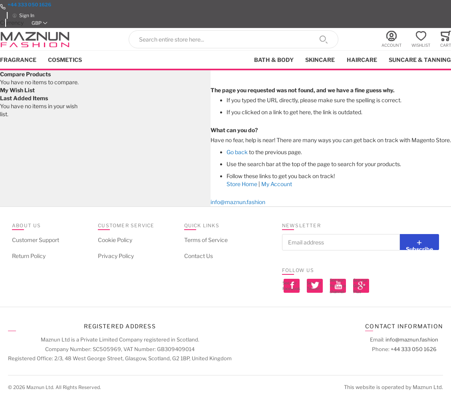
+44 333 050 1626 (29, 5)
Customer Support (35, 239)
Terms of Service (206, 239)
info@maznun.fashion (238, 202)
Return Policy (29, 255)
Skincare (320, 59)
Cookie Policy (115, 239)
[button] (40, 23)
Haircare (362, 59)
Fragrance (18, 59)
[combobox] (233, 39)
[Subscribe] (419, 242)
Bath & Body (274, 59)
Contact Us (198, 255)
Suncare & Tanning (420, 59)
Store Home (241, 184)
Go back (237, 152)
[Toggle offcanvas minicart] (445, 39)
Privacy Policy (116, 255)
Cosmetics (65, 59)
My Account (276, 184)
